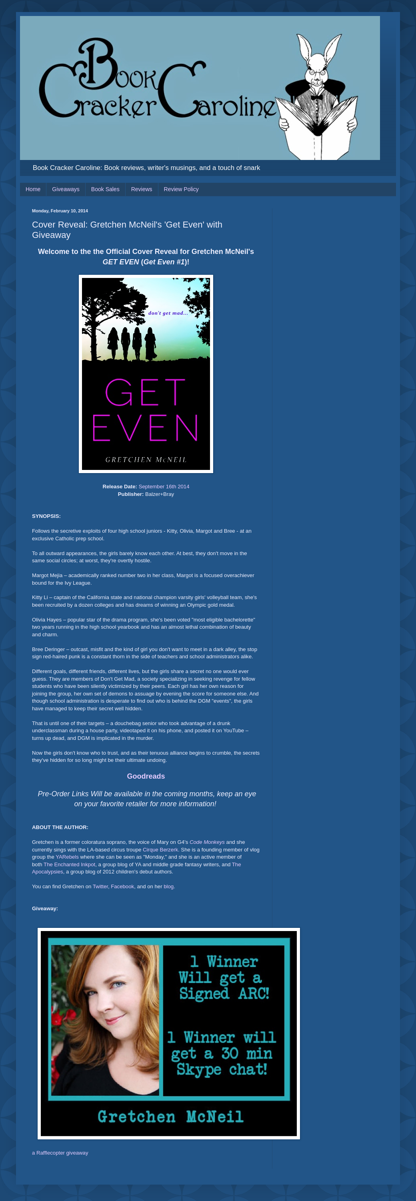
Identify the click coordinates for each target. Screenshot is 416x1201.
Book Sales (105, 189)
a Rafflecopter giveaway (60, 1153)
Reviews (141, 189)
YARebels (67, 857)
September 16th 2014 (164, 487)
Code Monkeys (207, 842)
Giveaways (65, 189)
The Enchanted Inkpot (69, 864)
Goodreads (146, 776)
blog (169, 886)
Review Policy (181, 189)
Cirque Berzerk (160, 850)
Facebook (122, 886)
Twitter (100, 886)
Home (33, 189)
